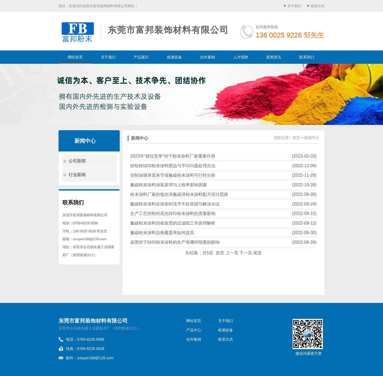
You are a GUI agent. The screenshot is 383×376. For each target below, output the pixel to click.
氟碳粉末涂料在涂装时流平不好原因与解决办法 (175, 204)
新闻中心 (139, 138)
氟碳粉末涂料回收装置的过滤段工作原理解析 (172, 223)
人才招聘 (240, 57)
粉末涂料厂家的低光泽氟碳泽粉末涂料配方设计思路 (179, 194)
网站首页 (75, 57)
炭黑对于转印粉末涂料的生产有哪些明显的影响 (175, 242)
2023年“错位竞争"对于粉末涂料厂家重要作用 (172, 156)
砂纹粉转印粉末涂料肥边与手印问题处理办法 (172, 165)
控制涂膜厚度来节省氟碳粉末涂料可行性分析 (172, 175)
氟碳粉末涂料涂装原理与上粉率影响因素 (168, 185)
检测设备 (174, 57)
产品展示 (141, 57)
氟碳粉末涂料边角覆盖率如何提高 (162, 232)
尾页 (257, 253)
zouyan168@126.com (90, 239)
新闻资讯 (273, 57)
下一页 (245, 253)
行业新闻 (77, 174)
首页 (296, 138)
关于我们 (294, 6)
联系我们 (306, 57)
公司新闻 (77, 161)
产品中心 (193, 330)
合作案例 (207, 57)
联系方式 (317, 6)
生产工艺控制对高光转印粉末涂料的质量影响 (172, 213)
